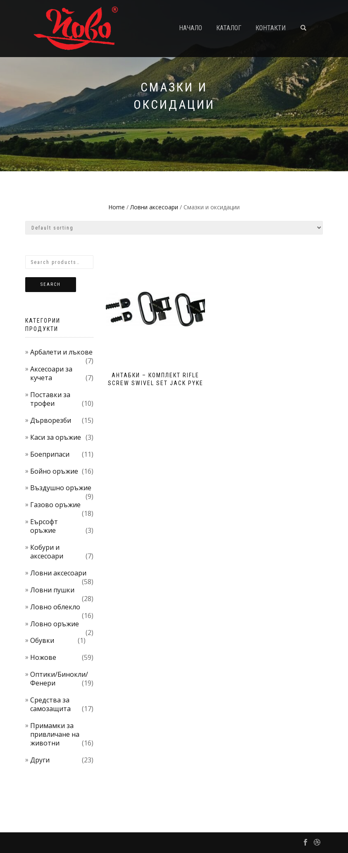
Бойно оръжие (54, 471)
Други (40, 759)
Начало (190, 28)
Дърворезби (50, 420)
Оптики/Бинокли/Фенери (59, 679)
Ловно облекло (55, 606)
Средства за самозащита (50, 704)
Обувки (42, 640)
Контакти (270, 28)
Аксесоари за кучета (51, 373)
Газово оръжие (55, 504)
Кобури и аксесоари (46, 552)
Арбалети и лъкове (61, 352)
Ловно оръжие (54, 623)
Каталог (228, 28)
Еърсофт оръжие (44, 526)
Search (51, 284)
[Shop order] (174, 228)
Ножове (43, 657)
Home (116, 207)
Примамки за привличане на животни (54, 734)
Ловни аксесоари (154, 207)
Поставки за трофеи (50, 399)
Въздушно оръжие (60, 487)
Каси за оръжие (55, 437)
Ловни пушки (52, 589)
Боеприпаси (49, 454)
